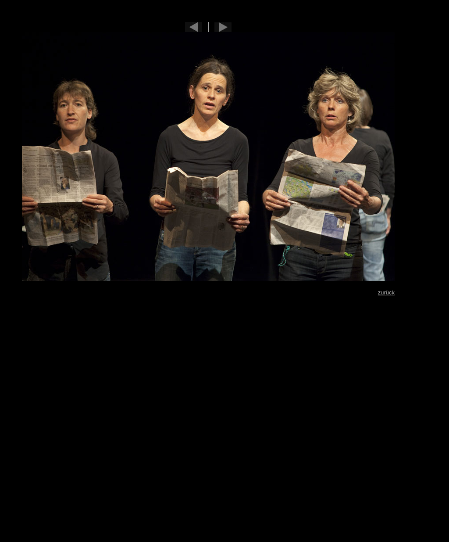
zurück (386, 292)
